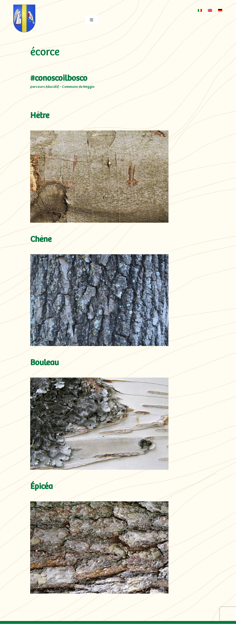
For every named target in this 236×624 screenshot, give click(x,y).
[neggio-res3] (24, 6)
